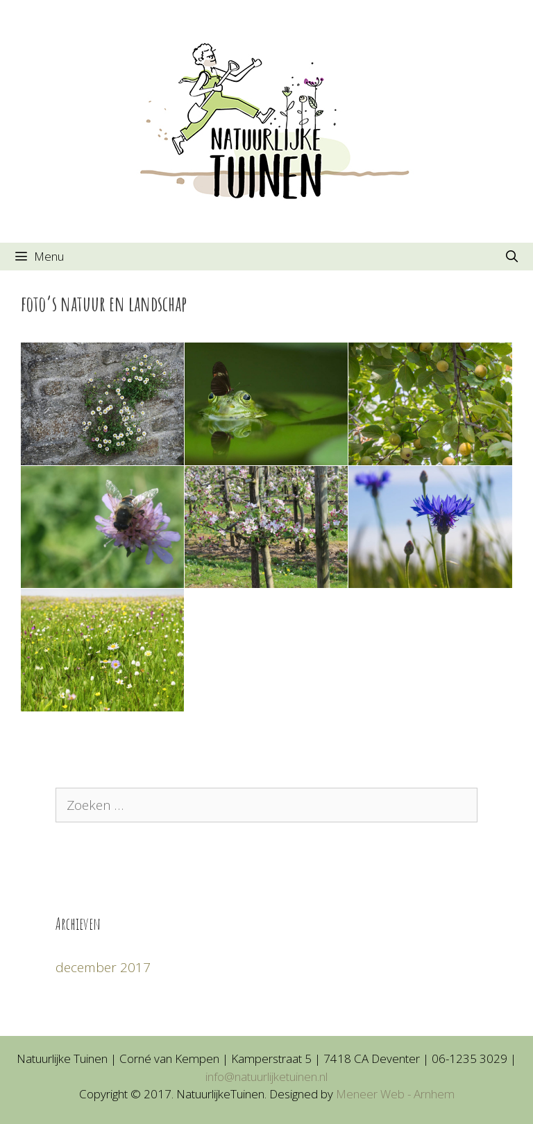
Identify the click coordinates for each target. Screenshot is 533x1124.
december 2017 (103, 967)
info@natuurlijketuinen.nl (266, 1076)
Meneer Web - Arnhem (395, 1094)
